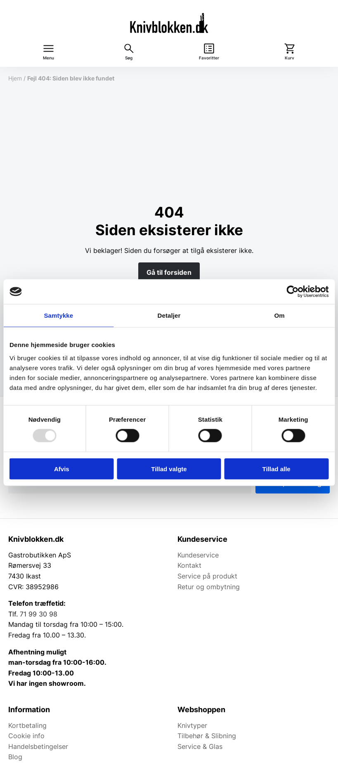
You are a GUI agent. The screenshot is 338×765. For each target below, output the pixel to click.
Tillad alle (276, 468)
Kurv (289, 58)
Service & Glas (199, 746)
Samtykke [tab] (58, 315)
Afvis (61, 468)
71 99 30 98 (38, 614)
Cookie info (26, 736)
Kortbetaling (27, 725)
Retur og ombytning (208, 587)
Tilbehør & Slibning (206, 736)
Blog (15, 757)
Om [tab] (279, 315)
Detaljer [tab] (169, 315)
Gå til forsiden (169, 272)
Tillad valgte (169, 468)
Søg (128, 58)
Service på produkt (207, 576)
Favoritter (209, 58)
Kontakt (189, 565)
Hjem (15, 78)
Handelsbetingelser (38, 746)
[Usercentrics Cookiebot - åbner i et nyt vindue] (292, 292)
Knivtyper (192, 725)
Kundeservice (198, 555)
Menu (48, 58)
